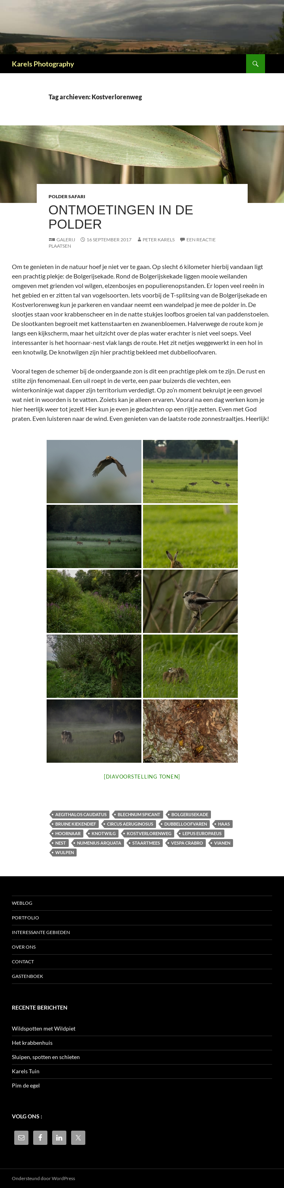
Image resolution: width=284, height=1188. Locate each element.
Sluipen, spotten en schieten (46, 1056)
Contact (23, 961)
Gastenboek (27, 976)
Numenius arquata (99, 842)
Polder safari (67, 196)
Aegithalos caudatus (81, 814)
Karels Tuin (25, 1071)
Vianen (222, 842)
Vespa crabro (187, 842)
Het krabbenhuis (32, 1042)
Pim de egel (26, 1085)
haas (224, 823)
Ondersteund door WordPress (43, 1178)
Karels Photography (43, 63)
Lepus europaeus (202, 833)
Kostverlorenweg (149, 833)
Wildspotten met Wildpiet (43, 1028)
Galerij (65, 240)
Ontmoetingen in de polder (121, 217)
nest (60, 842)
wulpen (64, 852)
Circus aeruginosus (130, 823)
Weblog (22, 903)
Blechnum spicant (139, 814)
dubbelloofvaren (185, 823)
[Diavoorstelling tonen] (142, 776)
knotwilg (104, 833)
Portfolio (25, 918)
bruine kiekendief (75, 823)
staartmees (146, 842)
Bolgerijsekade (189, 814)
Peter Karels (159, 240)
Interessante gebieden (41, 932)
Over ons (24, 947)
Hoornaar (68, 833)
